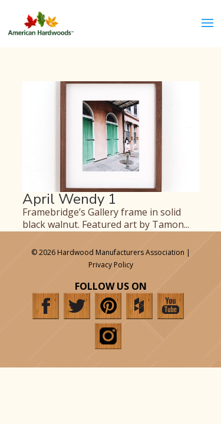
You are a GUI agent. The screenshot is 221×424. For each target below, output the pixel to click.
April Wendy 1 (69, 199)
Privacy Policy (110, 265)
